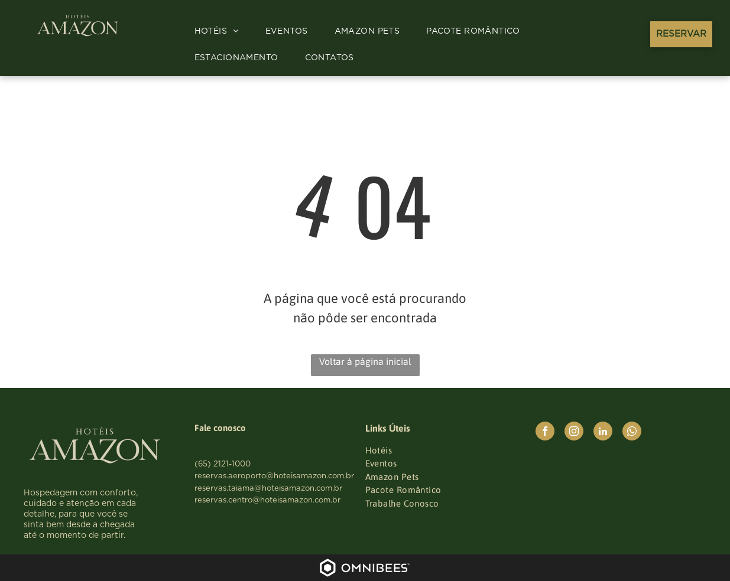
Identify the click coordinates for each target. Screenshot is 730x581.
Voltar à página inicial (365, 361)
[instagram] (573, 432)
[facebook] (545, 432)
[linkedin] (602, 432)
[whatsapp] (631, 432)
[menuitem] (221, 31)
